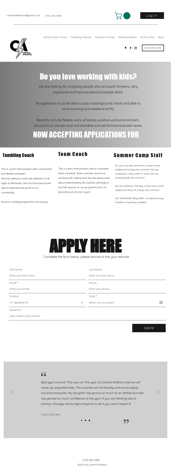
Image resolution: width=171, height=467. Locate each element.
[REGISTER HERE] (153, 48)
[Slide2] (85, 420)
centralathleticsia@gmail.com (23, 15)
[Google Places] (125, 48)
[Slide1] (81, 420)
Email (13, 283)
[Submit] (149, 328)
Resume (15, 310)
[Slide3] (89, 420)
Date (93, 296)
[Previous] (13, 392)
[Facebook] (130, 48)
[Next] (158, 392)
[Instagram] (135, 48)
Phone (93, 283)
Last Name (95, 269)
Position (14, 296)
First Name (16, 269)
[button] (123, 15)
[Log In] (152, 15)
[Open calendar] (161, 302)
